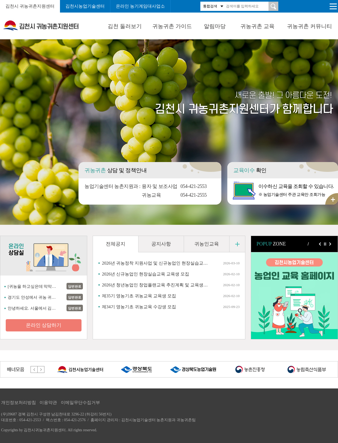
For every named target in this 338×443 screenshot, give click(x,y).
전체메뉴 (333, 6)
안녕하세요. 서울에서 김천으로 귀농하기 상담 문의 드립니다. (33, 308)
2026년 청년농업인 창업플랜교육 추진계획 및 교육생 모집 (155, 285)
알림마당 (215, 26)
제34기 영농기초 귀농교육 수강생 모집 (139, 306)
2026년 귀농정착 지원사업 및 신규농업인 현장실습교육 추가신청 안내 (155, 263)
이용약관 (48, 402)
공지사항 (161, 244)
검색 (273, 6)
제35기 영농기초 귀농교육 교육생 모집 (139, 296)
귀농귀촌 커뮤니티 (309, 26)
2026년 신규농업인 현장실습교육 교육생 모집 (145, 274)
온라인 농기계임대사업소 (140, 6)
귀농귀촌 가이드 (172, 26)
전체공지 (115, 244)
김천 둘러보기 (125, 26)
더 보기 (237, 244)
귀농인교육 (206, 244)
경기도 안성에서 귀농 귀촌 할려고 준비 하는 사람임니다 (33, 297)
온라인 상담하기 (44, 325)
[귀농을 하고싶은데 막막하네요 (33, 286)
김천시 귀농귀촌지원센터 (30, 6)
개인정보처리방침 (18, 402)
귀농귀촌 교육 (257, 26)
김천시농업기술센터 (85, 6)
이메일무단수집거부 (80, 402)
